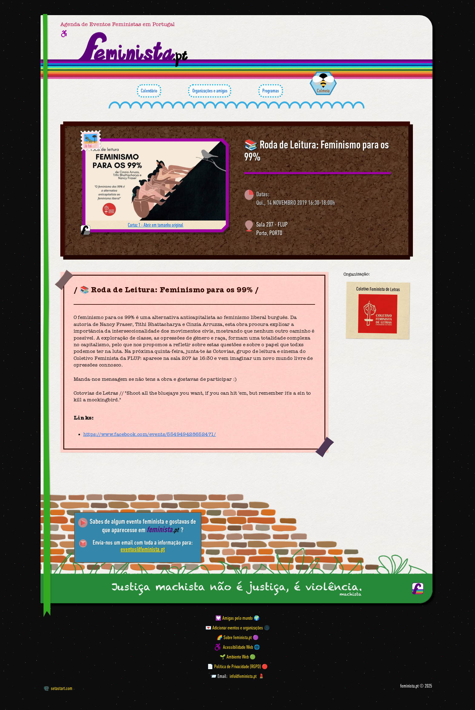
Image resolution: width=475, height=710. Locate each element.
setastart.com (58, 688)
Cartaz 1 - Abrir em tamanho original (155, 224)
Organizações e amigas (210, 91)
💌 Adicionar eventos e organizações (234, 627)
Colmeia (323, 90)
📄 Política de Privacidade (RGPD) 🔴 (237, 666)
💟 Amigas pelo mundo (234, 618)
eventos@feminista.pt (143, 549)
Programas (270, 91)
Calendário (149, 91)
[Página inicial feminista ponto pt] (133, 49)
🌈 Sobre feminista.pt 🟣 (238, 637)
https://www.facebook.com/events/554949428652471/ (149, 434)
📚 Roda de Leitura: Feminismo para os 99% (316, 150)
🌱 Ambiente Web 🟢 (238, 656)
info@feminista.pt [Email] (243, 676)
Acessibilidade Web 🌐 (241, 647)
